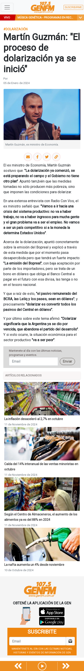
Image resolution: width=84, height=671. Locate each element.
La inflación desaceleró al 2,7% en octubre (33, 419)
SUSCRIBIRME (73, 7)
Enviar (67, 361)
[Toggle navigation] (7, 7)
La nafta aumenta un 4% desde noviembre (34, 564)
